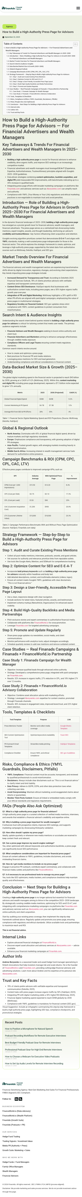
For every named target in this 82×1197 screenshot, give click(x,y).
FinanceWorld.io (41, 623)
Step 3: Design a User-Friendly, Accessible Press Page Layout (33, 81)
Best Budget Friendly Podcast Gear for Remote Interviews (33, 1042)
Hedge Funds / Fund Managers (15, 1162)
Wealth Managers (10, 1171)
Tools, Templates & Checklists (20, 96)
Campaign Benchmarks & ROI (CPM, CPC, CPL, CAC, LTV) (29, 72)
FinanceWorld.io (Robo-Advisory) (16, 1111)
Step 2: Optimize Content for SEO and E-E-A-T (28, 79)
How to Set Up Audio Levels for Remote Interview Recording (34, 1063)
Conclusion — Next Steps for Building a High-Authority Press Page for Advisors (37, 104)
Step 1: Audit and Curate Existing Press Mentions (29, 77)
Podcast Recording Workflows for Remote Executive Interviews (35, 1035)
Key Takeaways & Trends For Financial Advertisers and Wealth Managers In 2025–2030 (40, 53)
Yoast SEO (64, 735)
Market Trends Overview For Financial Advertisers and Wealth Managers (35, 61)
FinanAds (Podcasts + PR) (13, 1125)
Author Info (14, 110)
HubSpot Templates (67, 744)
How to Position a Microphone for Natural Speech (29, 1028)
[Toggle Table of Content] (74, 44)
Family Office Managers (12, 1167)
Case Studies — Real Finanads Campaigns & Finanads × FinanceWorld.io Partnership (39, 89)
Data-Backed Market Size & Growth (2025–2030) (27, 66)
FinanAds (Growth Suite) (13, 1120)
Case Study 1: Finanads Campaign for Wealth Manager (31, 91)
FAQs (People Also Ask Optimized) (22, 102)
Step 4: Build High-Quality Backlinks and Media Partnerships (33, 84)
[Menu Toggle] (78, 8)
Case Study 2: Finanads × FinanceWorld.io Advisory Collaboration (34, 94)
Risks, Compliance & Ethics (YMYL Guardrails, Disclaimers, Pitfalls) (33, 99)
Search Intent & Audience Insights (21, 64)
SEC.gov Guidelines (67, 753)
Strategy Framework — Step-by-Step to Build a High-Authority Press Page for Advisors (39, 74)
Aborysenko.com (54, 189)
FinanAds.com (13, 189)
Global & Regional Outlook (18, 69)
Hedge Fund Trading (11, 1136)
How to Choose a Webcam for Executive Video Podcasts (32, 1056)
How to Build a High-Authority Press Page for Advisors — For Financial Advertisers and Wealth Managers (39, 49)
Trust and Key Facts (17, 112)
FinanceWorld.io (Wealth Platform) (17, 1116)
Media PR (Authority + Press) (14, 1146)
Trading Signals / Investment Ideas (17, 1141)
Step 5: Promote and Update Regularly (25, 86)
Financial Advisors (10, 1176)
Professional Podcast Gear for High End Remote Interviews (33, 1049)
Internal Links (15, 107)
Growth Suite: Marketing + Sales (16, 1150)
